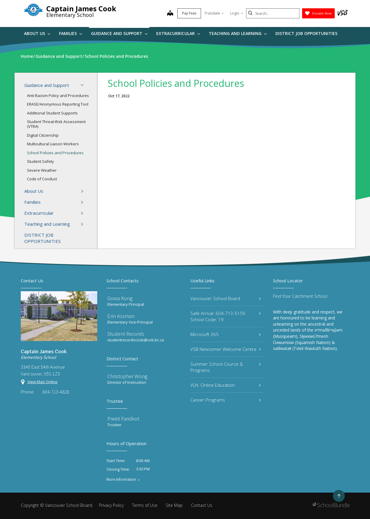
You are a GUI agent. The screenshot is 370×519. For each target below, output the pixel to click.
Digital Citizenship (43, 135)
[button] (84, 85)
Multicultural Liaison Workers (53, 144)
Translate (214, 13)
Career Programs (225, 400)
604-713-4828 (55, 392)
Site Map (174, 505)
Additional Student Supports (52, 113)
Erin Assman (121, 316)
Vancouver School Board (225, 298)
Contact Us (201, 505)
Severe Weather (42, 170)
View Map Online (42, 381)
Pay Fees (189, 13)
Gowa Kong (120, 298)
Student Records (125, 333)
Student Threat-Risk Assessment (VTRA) (56, 124)
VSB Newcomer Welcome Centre (225, 349)
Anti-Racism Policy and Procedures (58, 95)
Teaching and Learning (238, 33)
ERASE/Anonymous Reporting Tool (57, 104)
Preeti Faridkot (123, 418)
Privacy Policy (111, 505)
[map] (170, 13)
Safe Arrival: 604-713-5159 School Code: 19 (225, 316)
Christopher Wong (127, 376)
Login (236, 13)
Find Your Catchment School (300, 296)
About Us (37, 33)
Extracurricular (178, 33)
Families (70, 33)
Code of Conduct (42, 179)
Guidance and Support (119, 33)
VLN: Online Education (225, 385)
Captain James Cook (81, 8)
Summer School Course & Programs (225, 367)
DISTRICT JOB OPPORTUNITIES (306, 33)
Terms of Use (144, 505)
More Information (121, 479)
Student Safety (40, 161)
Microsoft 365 (225, 334)
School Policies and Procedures (55, 152)
